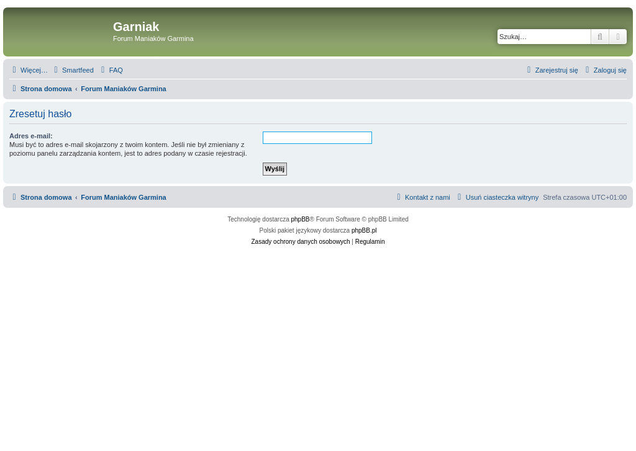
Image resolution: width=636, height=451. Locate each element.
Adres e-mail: (31, 136)
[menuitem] (72, 70)
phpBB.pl (364, 230)
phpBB (300, 219)
